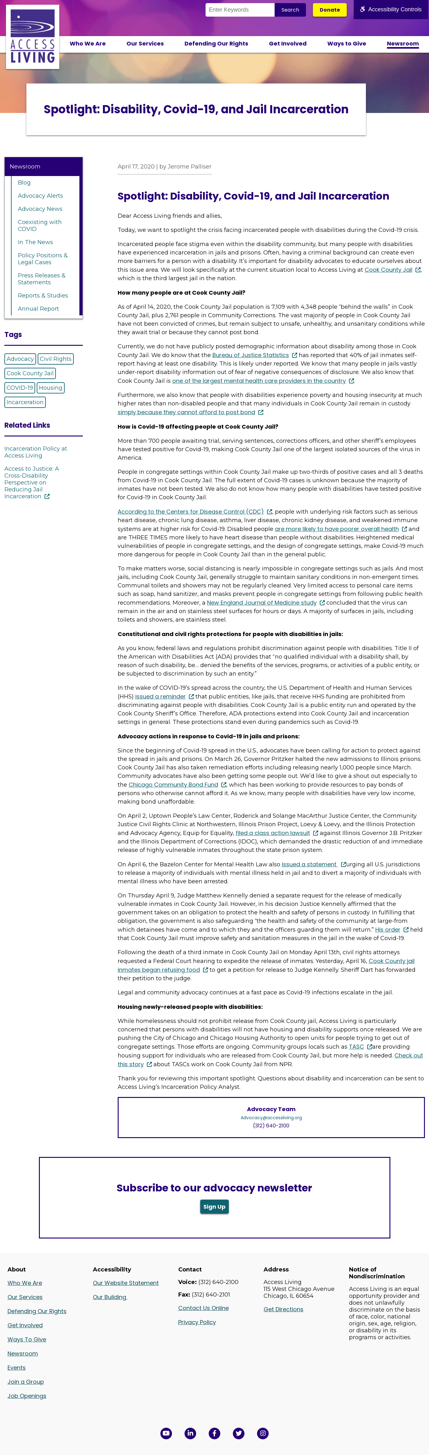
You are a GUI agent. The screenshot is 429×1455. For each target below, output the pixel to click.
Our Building (110, 1297)
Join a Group (26, 1382)
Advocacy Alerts (40, 195)
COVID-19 (20, 387)
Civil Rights (56, 359)
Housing (50, 387)
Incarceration (25, 402)
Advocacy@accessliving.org (271, 1118)
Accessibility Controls (390, 9)
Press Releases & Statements (42, 279)
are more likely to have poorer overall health (337, 529)
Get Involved (288, 43)
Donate (330, 9)
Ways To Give (27, 1339)
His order (387, 929)
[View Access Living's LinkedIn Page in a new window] (190, 1433)
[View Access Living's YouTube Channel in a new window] (166, 1433)
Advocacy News (40, 209)
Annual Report (38, 308)
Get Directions (283, 1309)
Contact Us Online (203, 1308)
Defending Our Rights (216, 43)
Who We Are (88, 43)
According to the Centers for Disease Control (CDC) (191, 512)
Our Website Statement (126, 1283)
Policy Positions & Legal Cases (43, 259)
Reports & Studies (43, 295)
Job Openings (27, 1396)
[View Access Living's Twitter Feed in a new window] (238, 1433)
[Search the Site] (240, 10)
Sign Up (214, 1207)
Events (17, 1368)
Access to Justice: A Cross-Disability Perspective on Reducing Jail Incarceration (31, 482)
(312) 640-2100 (271, 1125)
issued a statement (310, 864)
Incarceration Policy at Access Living (35, 452)
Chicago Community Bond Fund (173, 785)
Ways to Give (346, 43)
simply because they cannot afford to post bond (186, 412)
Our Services (145, 43)
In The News (35, 242)
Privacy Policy (197, 1322)
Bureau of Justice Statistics (250, 355)
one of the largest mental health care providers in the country (259, 381)
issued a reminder (160, 696)
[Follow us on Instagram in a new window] (263, 1433)
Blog (24, 182)
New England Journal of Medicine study (262, 603)
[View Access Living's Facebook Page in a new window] (214, 1433)
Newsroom (403, 43)
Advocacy (20, 359)
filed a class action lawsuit (273, 833)
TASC (356, 1047)
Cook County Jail (30, 373)
